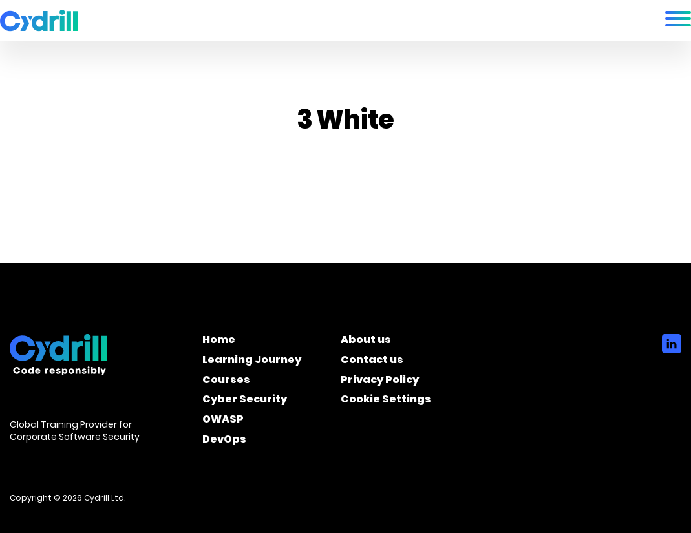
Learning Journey (251, 362)
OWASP (223, 421)
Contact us (372, 362)
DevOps (224, 441)
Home (218, 342)
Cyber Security (244, 401)
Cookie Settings (386, 401)
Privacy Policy (380, 382)
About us (366, 342)
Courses (226, 382)
